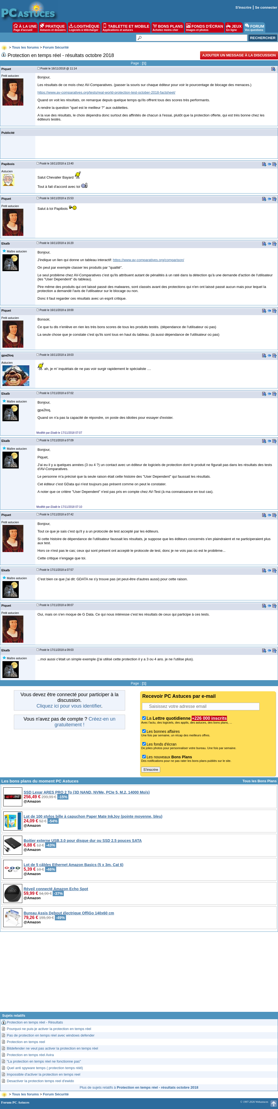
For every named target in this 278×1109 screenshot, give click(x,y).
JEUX (233, 27)
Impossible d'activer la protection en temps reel (43, 1074)
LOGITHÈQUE (84, 27)
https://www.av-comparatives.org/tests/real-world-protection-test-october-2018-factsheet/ (106, 92)
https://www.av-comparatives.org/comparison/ (148, 260)
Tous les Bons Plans (259, 781)
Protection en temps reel (26, 1042)
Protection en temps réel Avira (30, 1055)
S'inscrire (243, 7)
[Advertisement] (139, 974)
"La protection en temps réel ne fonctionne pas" (44, 1061)
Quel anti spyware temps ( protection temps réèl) (45, 1068)
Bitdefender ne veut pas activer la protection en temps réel (52, 1048)
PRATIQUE (53, 27)
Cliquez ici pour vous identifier (68, 706)
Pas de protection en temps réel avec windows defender (50, 1035)
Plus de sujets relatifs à (139, 1087)
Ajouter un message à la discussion (239, 55)
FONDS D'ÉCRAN (204, 27)
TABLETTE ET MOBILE (126, 27)
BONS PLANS (168, 27)
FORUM (254, 27)
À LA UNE (25, 27)
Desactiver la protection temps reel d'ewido (40, 1081)
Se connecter (266, 7)
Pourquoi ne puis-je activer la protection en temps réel (49, 1029)
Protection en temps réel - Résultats (35, 1022)
